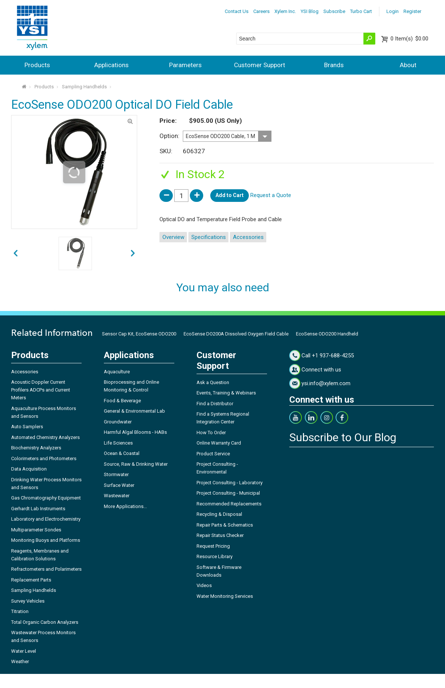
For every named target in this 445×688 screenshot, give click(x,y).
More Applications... (125, 506)
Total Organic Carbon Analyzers (44, 622)
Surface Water (119, 485)
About (408, 65)
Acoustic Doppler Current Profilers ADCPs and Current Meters (40, 389)
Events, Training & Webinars (226, 393)
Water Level (23, 651)
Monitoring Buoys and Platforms (45, 540)
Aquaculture (117, 371)
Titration (20, 611)
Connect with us (321, 369)
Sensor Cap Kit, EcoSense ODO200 (139, 334)
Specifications (208, 237)
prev (132, 253)
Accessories (248, 237)
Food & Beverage (122, 400)
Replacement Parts (31, 580)
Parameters (185, 65)
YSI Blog (310, 11)
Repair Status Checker (220, 535)
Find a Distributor (215, 403)
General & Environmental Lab (134, 411)
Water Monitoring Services (225, 596)
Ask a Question (213, 382)
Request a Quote (270, 195)
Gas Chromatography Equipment (46, 498)
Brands (334, 65)
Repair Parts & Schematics (225, 525)
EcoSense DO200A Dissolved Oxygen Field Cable (236, 334)
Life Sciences (118, 443)
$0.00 (409, 38)
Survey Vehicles (27, 601)
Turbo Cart (361, 11)
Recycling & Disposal (219, 514)
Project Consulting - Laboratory (230, 482)
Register (412, 11)
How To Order (211, 432)
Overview (173, 237)
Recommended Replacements (229, 504)
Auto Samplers (27, 426)
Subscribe (334, 11)
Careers (261, 11)
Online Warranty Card (219, 443)
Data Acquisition (29, 469)
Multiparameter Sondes (36, 530)
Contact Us (236, 11)
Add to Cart (229, 195)
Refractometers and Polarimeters (46, 569)
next (15, 253)
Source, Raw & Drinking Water (136, 464)
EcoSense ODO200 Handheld (327, 334)
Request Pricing (213, 546)
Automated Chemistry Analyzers (45, 437)
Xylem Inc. (285, 11)
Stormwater (116, 474)
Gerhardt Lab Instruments (38, 508)
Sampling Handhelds (84, 86)
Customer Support (259, 65)
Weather (20, 661)
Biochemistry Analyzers (36, 448)
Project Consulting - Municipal (228, 493)
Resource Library (215, 556)
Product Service (213, 453)
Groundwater (118, 422)
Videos (204, 585)
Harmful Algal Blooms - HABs (135, 432)
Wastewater (116, 495)
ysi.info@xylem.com (325, 383)
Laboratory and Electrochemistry (45, 519)
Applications (111, 65)
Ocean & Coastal (121, 453)
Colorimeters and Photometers (43, 458)
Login (392, 11)
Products (37, 65)
